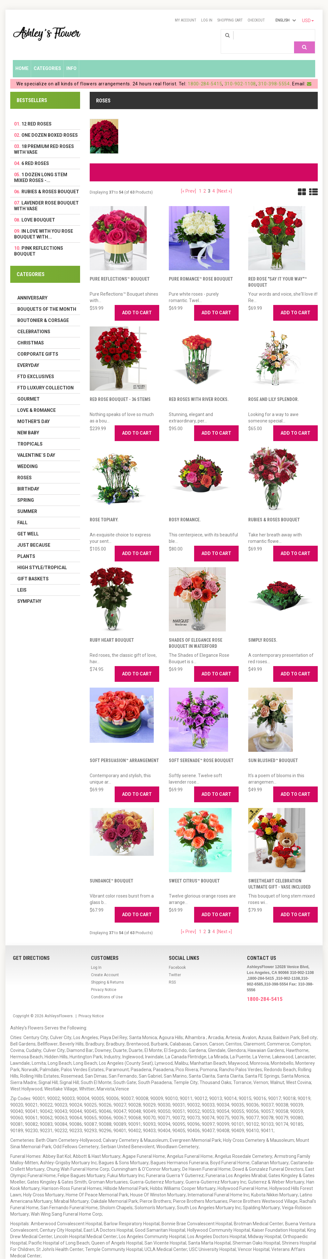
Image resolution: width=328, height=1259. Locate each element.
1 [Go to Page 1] (200, 181)
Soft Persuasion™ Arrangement (124, 750)
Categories (47, 58)
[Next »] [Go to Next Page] (224, 181)
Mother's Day (33, 411)
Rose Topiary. (104, 510)
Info (71, 58)
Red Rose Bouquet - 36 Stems (120, 389)
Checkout (256, 20)
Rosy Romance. (185, 510)
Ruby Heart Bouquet (112, 630)
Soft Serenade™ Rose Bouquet (201, 750)
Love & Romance (36, 400)
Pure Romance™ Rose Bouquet (201, 269)
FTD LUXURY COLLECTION (45, 378)
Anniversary (32, 288)
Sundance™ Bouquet (111, 871)
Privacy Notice (103, 980)
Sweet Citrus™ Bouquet (194, 871)
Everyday (28, 355)
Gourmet (28, 389)
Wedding (27, 456)
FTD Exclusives (35, 366)
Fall (22, 513)
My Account (185, 20)
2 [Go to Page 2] (204, 181)
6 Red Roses (35, 153)
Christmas (30, 333)
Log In (206, 20)
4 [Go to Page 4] (213, 181)
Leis (22, 580)
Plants (26, 546)
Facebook (177, 958)
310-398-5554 (274, 74)
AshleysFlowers (59, 1006)
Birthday (28, 479)
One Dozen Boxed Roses (49, 125)
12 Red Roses (36, 114)
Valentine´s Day (36, 445)
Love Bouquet (38, 210)
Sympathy (29, 591)
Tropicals (30, 434)
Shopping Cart (230, 20)
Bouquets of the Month (46, 299)
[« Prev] (188, 181)
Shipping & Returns (107, 972)
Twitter (175, 965)
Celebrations (33, 322)
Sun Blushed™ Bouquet (273, 750)
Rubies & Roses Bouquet (274, 510)
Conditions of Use (107, 987)
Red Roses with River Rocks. (199, 389)
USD (308, 20)
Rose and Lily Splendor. (273, 389)
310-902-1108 (240, 74)
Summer (27, 501)
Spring (25, 490)
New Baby (28, 423)
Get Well (28, 524)
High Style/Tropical (42, 557)
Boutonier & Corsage (43, 310)
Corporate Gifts (37, 344)
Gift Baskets (33, 569)
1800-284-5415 (205, 74)
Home (22, 58)
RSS (172, 972)
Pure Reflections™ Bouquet (120, 269)
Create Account (105, 965)
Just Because (33, 535)
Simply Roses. (262, 630)
